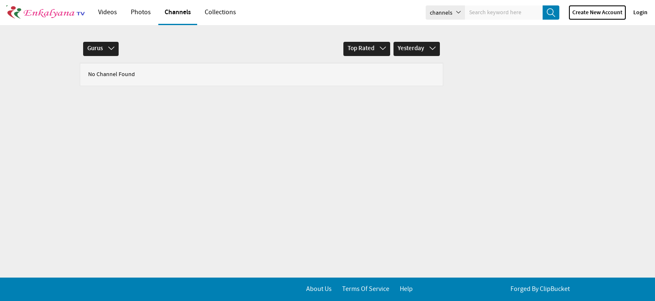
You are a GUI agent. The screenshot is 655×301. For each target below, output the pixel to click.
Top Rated (367, 48)
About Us (319, 289)
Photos (141, 12)
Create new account (597, 12)
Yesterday (417, 48)
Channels (178, 12)
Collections (220, 12)
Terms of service (365, 289)
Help (406, 289)
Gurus (100, 48)
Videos (107, 12)
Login (640, 12)
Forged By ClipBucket (540, 289)
